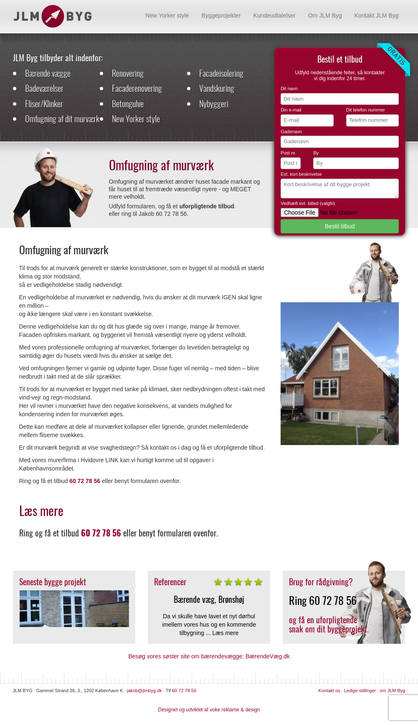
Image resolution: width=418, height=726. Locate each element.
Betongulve (128, 103)
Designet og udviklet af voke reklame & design (209, 710)
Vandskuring (216, 88)
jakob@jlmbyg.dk (144, 690)
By (316, 152)
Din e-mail (291, 109)
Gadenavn (291, 131)
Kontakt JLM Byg (377, 15)
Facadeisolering (221, 73)
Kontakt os (329, 690)
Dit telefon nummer (365, 109)
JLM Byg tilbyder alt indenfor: (58, 57)
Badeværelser (44, 88)
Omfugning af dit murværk (62, 118)
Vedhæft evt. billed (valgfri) (308, 203)
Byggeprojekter (221, 15)
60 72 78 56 (333, 600)
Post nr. (288, 152)
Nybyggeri (213, 103)
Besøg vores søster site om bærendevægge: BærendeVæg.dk (209, 656)
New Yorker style (167, 15)
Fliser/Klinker (44, 103)
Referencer (170, 581)
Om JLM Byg (325, 15)
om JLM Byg (392, 690)
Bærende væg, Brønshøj (209, 599)
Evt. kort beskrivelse (301, 174)
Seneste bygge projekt (52, 581)
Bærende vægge (48, 73)
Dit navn (289, 88)
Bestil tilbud (340, 226)
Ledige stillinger (360, 690)
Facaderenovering (137, 88)
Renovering (128, 73)
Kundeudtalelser (274, 15)
